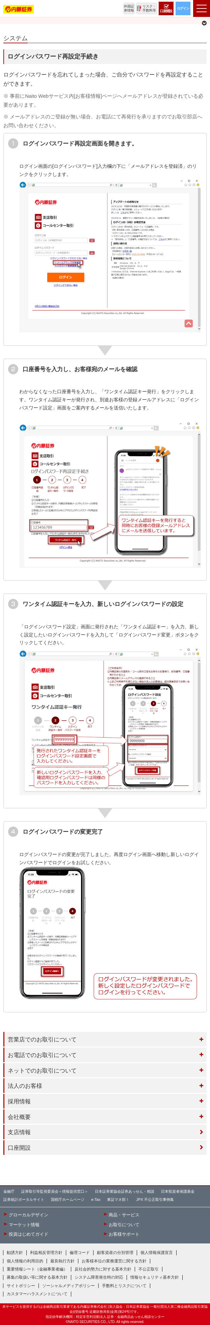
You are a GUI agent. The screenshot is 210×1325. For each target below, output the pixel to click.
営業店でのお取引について (42, 1039)
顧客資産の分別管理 (115, 1252)
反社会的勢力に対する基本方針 (103, 1269)
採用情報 (19, 1101)
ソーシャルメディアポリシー (68, 1285)
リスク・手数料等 (149, 8)
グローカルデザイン (28, 1215)
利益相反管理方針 (46, 1252)
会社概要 (19, 1117)
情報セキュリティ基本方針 (154, 1277)
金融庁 (9, 1191)
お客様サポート (124, 1234)
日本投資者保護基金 (177, 1191)
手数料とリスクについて (124, 1285)
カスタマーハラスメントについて (37, 1294)
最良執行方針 (62, 1261)
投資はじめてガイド (28, 1234)
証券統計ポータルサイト (23, 1199)
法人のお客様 (25, 1085)
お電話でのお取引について (42, 1055)
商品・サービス (124, 1215)
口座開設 (19, 1147)
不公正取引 (148, 1269)
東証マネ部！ (118, 1199)
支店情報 (19, 1132)
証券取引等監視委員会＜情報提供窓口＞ (54, 1191)
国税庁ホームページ (67, 1199)
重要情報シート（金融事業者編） (37, 1269)
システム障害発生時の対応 (99, 1277)
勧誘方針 (15, 1252)
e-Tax (95, 1199)
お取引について (124, 1224)
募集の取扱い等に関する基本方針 (37, 1277)
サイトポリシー (21, 1285)
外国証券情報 (129, 8)
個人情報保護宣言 (156, 1252)
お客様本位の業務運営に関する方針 (114, 1261)
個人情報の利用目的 (25, 1261)
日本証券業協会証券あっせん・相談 (124, 1191)
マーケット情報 (24, 1224)
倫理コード (80, 1252)
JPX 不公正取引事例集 (155, 1199)
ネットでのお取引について (42, 1070)
